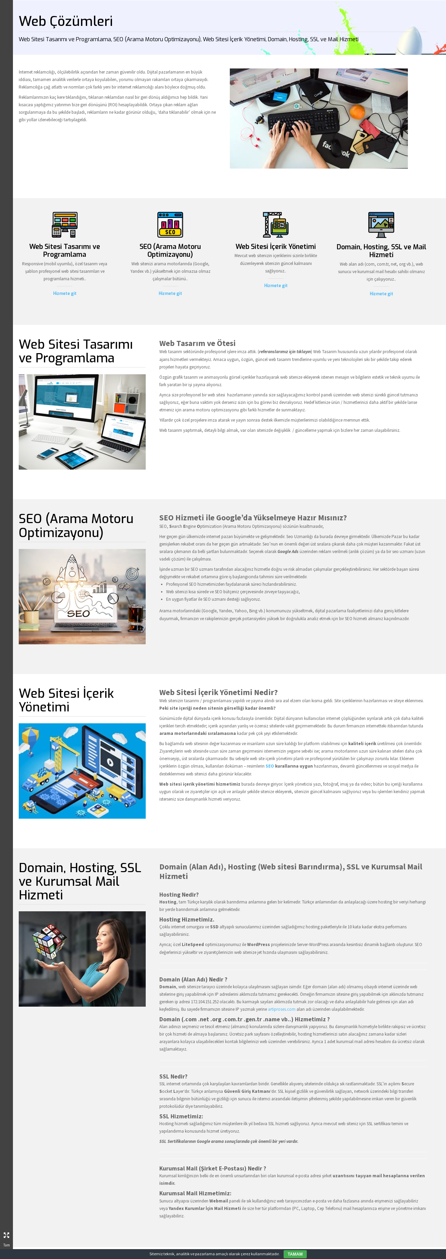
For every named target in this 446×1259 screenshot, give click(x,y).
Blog (62, 647)
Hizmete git (137, 297)
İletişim (58, 660)
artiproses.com (276, 1014)
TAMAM (295, 1254)
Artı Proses (53, 594)
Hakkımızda (53, 607)
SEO (261, 773)
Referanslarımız (47, 634)
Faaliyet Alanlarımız (36, 620)
